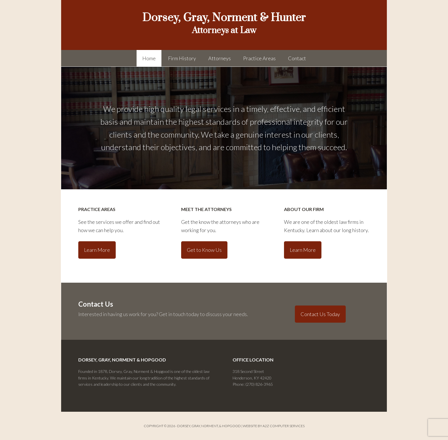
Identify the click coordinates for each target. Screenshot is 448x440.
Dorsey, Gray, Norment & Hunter (224, 17)
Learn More (97, 250)
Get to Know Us (204, 250)
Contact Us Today (320, 314)
